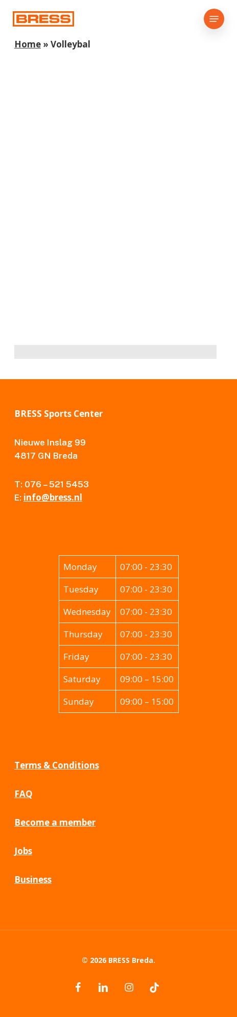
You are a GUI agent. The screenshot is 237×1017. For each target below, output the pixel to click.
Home (27, 44)
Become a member (55, 822)
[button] (214, 19)
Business (33, 879)
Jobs (23, 851)
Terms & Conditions (56, 765)
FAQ (23, 794)
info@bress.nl (52, 497)
